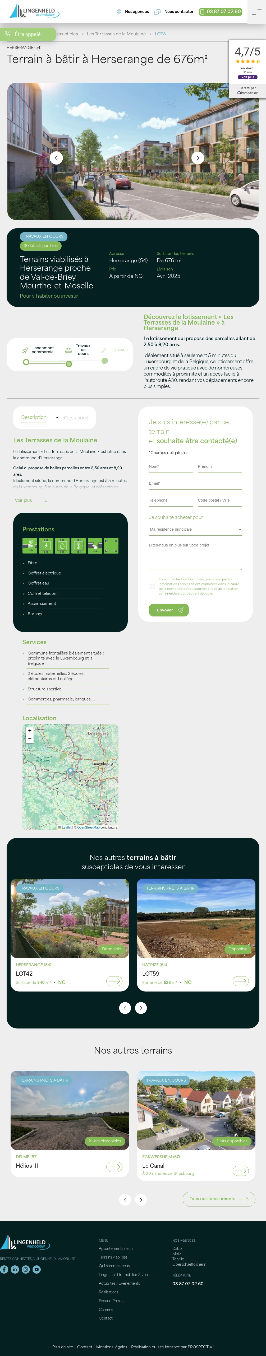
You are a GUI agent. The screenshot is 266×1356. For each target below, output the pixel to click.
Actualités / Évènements (119, 1283)
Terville (178, 1259)
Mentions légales (111, 1347)
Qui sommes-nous (114, 1266)
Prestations (76, 418)
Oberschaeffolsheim (189, 1264)
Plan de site (62, 1347)
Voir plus (247, 77)
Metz (176, 1254)
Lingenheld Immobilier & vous (124, 1275)
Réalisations (108, 1292)
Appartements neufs (116, 1249)
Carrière (106, 1310)
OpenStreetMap (88, 827)
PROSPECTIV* (201, 1347)
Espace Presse (111, 1301)
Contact (106, 1318)
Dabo (177, 1249)
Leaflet (64, 827)
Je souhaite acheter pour (176, 518)
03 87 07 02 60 (188, 1284)
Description (34, 417)
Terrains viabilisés (113, 1257)
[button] (70, 771)
